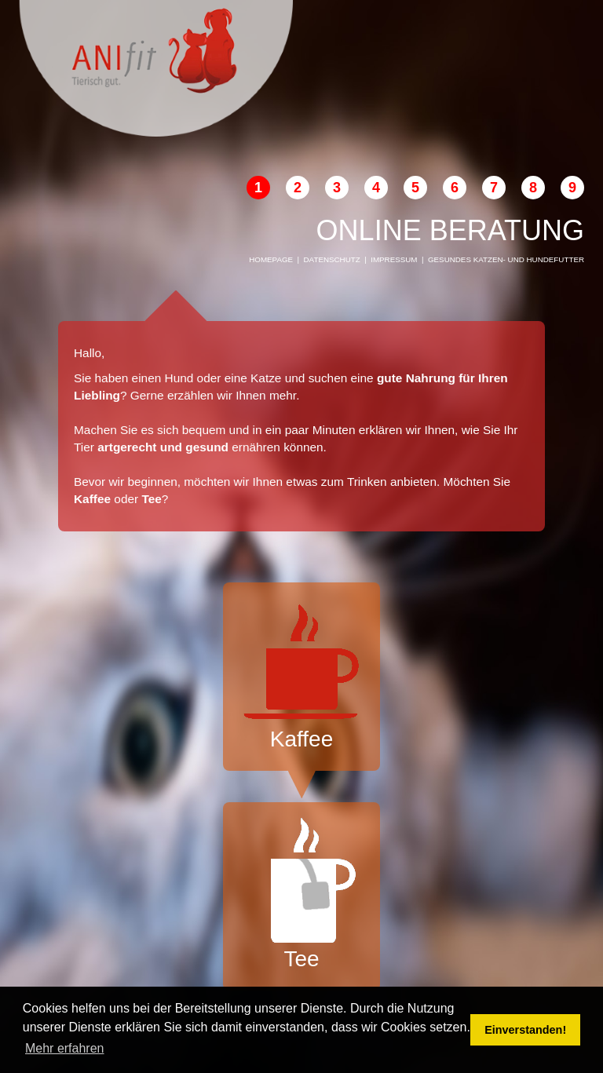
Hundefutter (555, 259)
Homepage (271, 259)
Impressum (394, 259)
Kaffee (301, 674)
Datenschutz (332, 259)
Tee (301, 894)
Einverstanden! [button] (525, 1030)
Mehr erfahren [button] (64, 1048)
